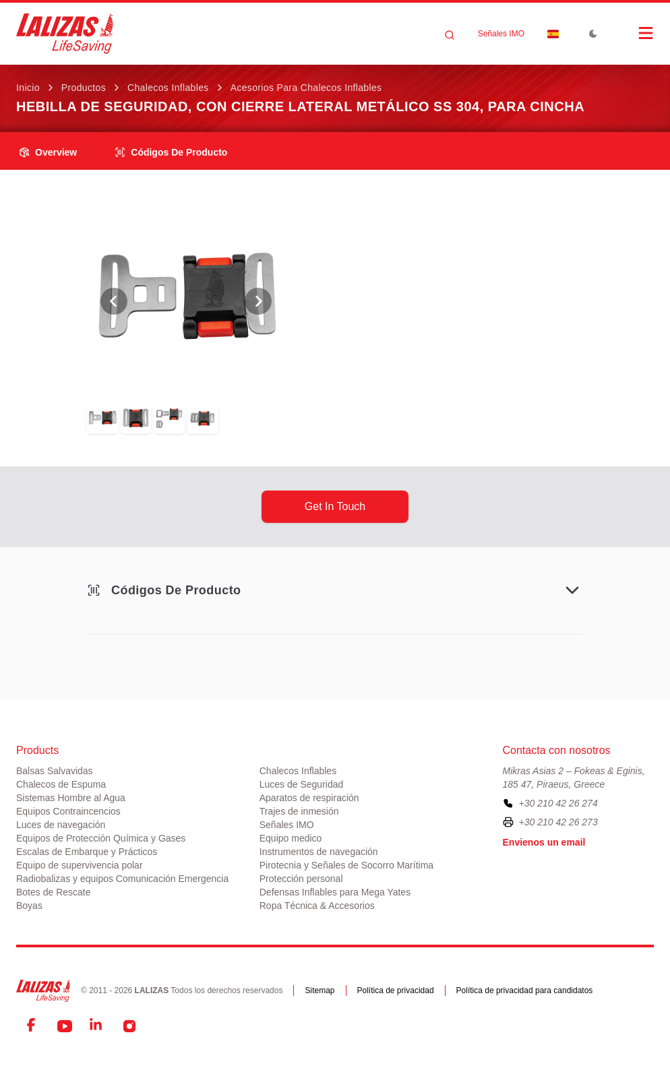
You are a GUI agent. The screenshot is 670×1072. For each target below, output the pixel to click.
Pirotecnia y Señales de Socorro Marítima (346, 865)
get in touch (335, 506)
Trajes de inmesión (299, 811)
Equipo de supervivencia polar (79, 865)
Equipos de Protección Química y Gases (100, 838)
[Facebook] (32, 1026)
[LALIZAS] (64, 33)
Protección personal (301, 878)
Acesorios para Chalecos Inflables (306, 87)
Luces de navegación (60, 824)
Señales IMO (501, 33)
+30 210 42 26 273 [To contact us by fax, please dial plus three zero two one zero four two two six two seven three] (558, 822)
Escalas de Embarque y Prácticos (86, 851)
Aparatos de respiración (309, 797)
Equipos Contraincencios (68, 811)
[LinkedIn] (97, 1026)
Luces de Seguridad (302, 784)
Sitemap (319, 990)
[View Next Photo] (258, 301)
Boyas (29, 905)
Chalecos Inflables (168, 87)
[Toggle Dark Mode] (593, 34)
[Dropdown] (553, 34)
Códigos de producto (171, 152)
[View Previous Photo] (113, 301)
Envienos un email (544, 842)
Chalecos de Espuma (61, 784)
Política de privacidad (395, 990)
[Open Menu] (632, 33)
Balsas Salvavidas (54, 770)
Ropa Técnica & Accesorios (317, 905)
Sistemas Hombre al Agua (70, 797)
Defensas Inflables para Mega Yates (335, 892)
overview (48, 152)
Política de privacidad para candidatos (524, 990)
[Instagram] (129, 1026)
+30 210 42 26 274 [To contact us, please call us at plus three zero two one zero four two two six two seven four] (558, 803)
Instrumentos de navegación (319, 851)
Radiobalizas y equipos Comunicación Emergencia (122, 878)
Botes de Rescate (53, 892)
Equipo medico (291, 838)
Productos (83, 87)
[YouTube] (65, 1026)
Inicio (28, 87)
